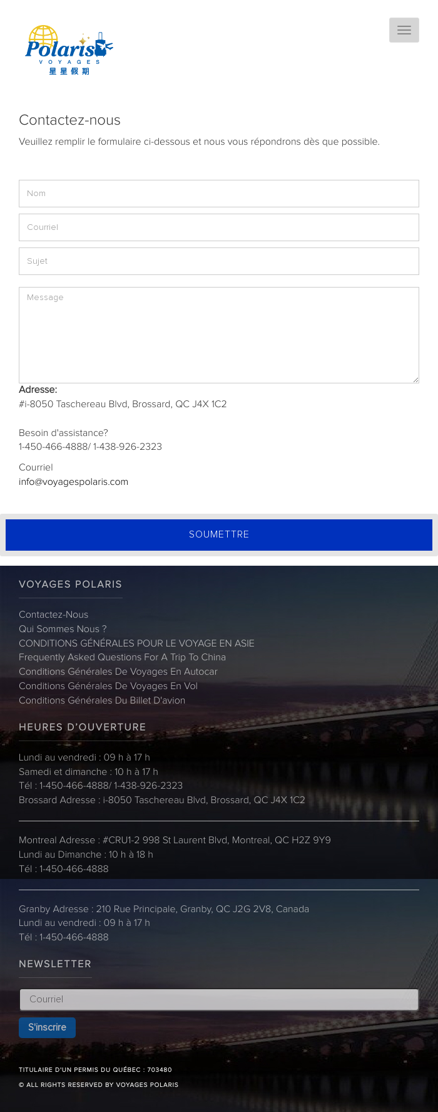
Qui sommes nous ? (63, 630)
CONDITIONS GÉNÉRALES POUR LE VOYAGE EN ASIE (137, 644)
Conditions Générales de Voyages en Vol (108, 687)
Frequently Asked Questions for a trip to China (122, 658)
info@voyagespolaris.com (73, 482)
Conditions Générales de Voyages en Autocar (118, 672)
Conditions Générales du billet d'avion (102, 701)
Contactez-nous (53, 615)
